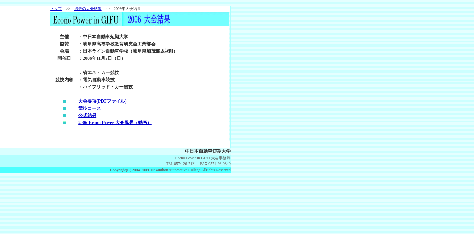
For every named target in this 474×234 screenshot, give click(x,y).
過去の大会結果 (88, 8)
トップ (56, 8)
